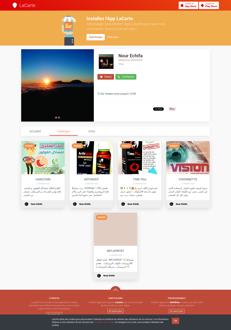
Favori (106, 76)
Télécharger (96, 37)
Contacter (126, 76)
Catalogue (63, 131)
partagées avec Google (104, 322)
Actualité (35, 131)
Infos (92, 131)
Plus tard (113, 37)
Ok (175, 320)
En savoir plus (54, 314)
